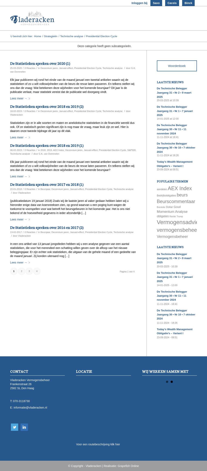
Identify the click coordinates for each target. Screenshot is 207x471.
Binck (188, 3)
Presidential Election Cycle (87, 68)
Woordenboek (177, 65)
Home (37, 36)
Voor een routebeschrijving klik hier (98, 444)
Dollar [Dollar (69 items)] (169, 207)
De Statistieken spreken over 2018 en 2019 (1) (46, 145)
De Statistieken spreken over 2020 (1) (40, 63)
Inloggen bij (140, 3)
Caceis (172, 3)
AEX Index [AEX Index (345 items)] (180, 188)
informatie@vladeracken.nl (30, 407)
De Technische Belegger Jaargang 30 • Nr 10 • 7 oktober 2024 (176, 147)
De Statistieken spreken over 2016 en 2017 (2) (46, 227)
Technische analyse (71, 36)
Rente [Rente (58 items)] (173, 216)
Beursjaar (45, 189)
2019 (49, 150)
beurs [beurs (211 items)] (182, 195)
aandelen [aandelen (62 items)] (162, 189)
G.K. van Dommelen (49, 154)
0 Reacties (29, 68)
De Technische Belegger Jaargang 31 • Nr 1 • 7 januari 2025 (175, 111)
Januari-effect (66, 68)
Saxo (156, 3)
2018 (42, 150)
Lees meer (20, 98)
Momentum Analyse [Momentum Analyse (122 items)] (172, 212)
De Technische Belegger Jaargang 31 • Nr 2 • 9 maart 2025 (174, 92)
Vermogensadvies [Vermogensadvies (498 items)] (179, 222)
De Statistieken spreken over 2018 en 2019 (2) (46, 106)
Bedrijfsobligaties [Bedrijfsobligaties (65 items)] (166, 195)
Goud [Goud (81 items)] (177, 207)
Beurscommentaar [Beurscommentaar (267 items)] (176, 201)
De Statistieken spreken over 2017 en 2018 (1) (46, 184)
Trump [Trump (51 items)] (180, 216)
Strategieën (50, 36)
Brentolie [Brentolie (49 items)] (161, 207)
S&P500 (131, 150)
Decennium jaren (49, 68)
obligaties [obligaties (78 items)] (163, 216)
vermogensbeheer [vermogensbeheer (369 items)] (178, 230)
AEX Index (58, 150)
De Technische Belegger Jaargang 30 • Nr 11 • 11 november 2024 (172, 129)
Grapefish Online (128, 466)
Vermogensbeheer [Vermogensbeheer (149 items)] (172, 236)
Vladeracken (16, 115)
